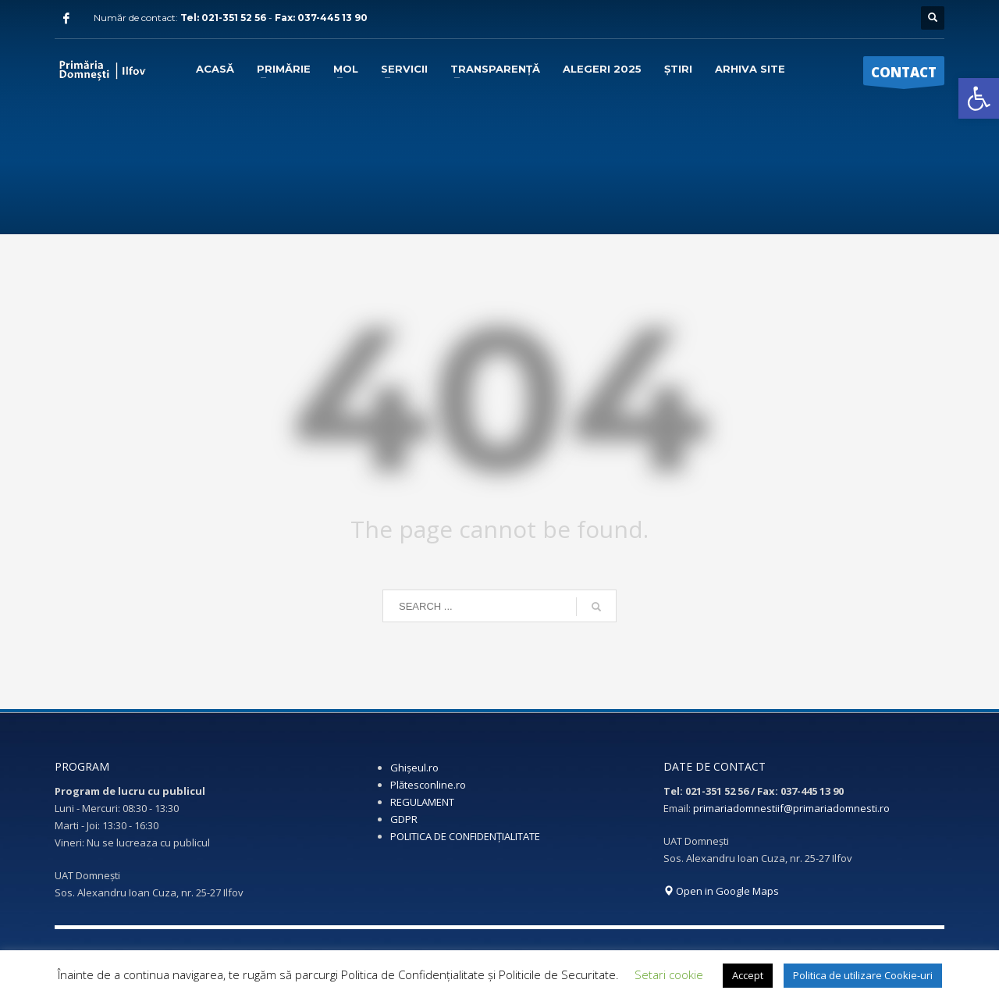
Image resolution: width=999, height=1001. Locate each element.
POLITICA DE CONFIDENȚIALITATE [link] (465, 836)
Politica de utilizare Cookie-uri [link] (863, 975)
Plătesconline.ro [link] (428, 785)
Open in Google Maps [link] (721, 891)
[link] (978, 98)
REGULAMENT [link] (422, 802)
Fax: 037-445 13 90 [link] (321, 17)
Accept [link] (747, 975)
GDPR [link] (404, 819)
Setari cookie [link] (669, 974)
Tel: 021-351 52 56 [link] (224, 17)
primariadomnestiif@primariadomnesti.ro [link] (791, 808)
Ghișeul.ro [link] (414, 768)
